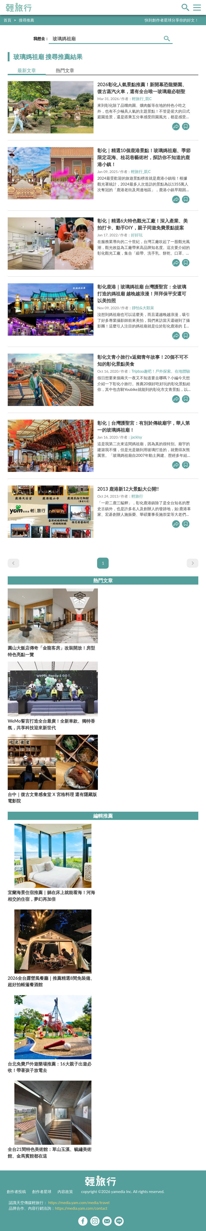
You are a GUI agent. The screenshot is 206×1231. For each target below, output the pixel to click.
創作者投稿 (16, 1191)
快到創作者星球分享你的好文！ (172, 20)
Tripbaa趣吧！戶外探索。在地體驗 (161, 371)
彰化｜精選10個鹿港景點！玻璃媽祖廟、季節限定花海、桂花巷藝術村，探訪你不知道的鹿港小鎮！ (144, 157)
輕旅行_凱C (142, 98)
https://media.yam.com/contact (81, 1208)
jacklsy (136, 437)
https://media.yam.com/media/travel (78, 1202)
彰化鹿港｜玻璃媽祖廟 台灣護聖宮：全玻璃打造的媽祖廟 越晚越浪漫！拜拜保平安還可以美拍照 (141, 293)
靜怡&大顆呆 (143, 307)
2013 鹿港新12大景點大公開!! (128, 489)
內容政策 (65, 1191)
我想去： (41, 38)
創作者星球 (41, 1191)
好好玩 (137, 234)
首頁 (7, 20)
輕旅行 (18, 7)
